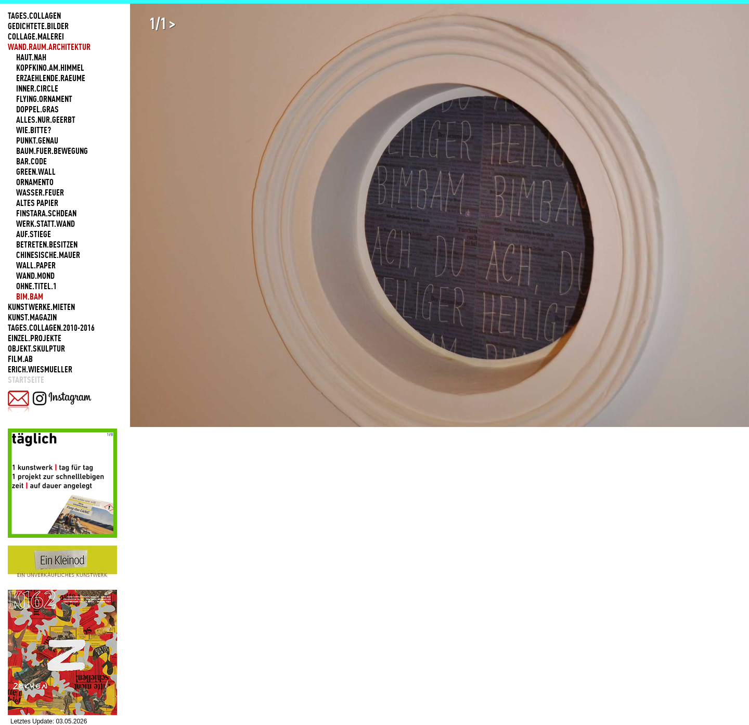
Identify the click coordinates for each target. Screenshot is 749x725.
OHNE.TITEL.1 (36, 286)
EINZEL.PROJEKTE (34, 338)
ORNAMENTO (35, 182)
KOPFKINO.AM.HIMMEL (50, 67)
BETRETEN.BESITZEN (47, 244)
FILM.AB (20, 359)
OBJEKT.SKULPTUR (36, 348)
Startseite (26, 379)
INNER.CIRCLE (37, 88)
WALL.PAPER (36, 265)
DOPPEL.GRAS (37, 109)
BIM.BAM (29, 296)
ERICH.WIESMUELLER (40, 369)
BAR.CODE (31, 161)
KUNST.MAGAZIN (32, 317)
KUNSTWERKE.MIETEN (41, 307)
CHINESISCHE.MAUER (48, 255)
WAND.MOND (35, 275)
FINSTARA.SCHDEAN (46, 213)
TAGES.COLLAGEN (34, 15)
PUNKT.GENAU (37, 140)
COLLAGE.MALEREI (36, 36)
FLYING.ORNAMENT (44, 99)
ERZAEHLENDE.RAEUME (50, 78)
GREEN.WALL (36, 171)
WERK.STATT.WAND (45, 223)
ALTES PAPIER (37, 203)
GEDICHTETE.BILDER (38, 26)
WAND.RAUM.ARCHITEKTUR (49, 47)
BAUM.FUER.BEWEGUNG (52, 151)
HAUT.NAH (31, 57)
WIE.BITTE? (33, 130)
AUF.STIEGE (33, 234)
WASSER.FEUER (40, 192)
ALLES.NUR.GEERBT (45, 119)
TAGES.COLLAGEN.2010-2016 (51, 327)
